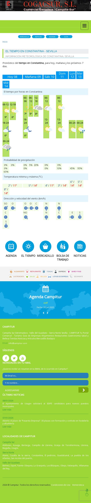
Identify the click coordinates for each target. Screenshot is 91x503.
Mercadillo (24, 37)
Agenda (52, 37)
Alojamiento (19, 272)
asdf (45, 302)
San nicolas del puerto (21, 458)
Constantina (37, 455)
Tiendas (50, 272)
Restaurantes (35, 272)
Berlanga (26, 445)
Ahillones (7, 445)
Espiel (13, 465)
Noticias (38, 37)
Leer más (7, 409)
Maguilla (6, 448)
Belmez (6, 465)
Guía (66, 37)
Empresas (62, 272)
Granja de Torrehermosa (66, 445)
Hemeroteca (78, 484)
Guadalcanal (63, 455)
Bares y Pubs (76, 272)
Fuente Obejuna (24, 465)
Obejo (63, 465)
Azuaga (16, 445)
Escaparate (78, 277)
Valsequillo (72, 465)
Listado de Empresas (60, 277)
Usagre (14, 448)
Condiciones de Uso (60, 484)
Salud (32, 277)
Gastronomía (18, 277)
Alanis (5, 455)
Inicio (5, 41)
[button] (43, 312)
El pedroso (50, 455)
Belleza (43, 277)
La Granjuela (39, 465)
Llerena (84, 445)
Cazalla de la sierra (20, 455)
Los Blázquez (53, 465)
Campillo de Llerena (42, 445)
